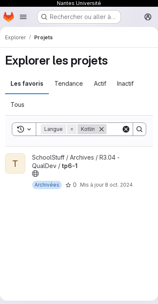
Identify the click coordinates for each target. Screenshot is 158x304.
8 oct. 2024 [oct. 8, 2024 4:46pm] (119, 185)
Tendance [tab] (68, 83)
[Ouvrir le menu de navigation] (23, 17)
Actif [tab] (100, 83)
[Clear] (126, 129)
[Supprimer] (101, 129)
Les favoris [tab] (27, 83)
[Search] (139, 129)
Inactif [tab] (125, 83)
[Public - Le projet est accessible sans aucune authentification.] (35, 173)
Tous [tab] (17, 104)
